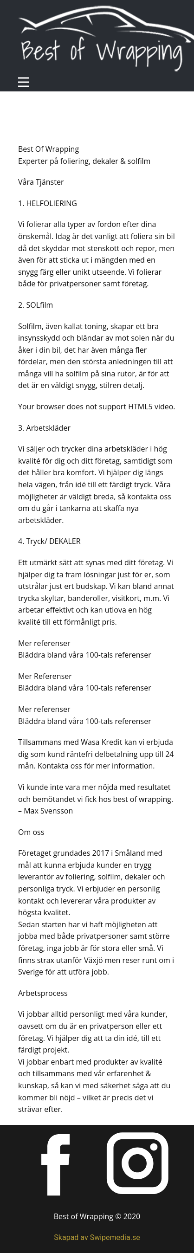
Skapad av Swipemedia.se (97, 1237)
